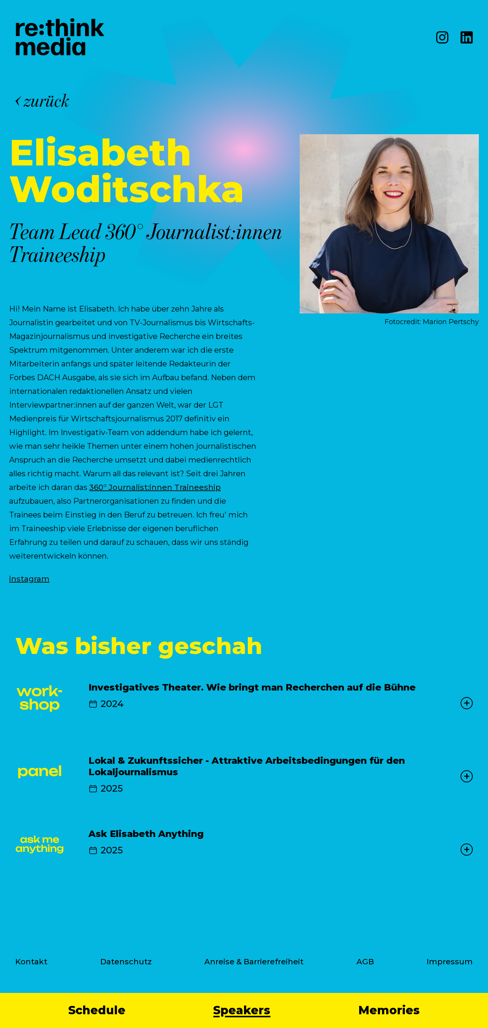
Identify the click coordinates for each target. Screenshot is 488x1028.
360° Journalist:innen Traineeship (155, 487)
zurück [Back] (42, 101)
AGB (365, 961)
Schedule (96, 1010)
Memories (389, 1010)
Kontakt (31, 961)
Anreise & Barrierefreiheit (253, 961)
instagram (29, 578)
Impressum (450, 961)
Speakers (241, 1010)
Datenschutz (126, 961)
